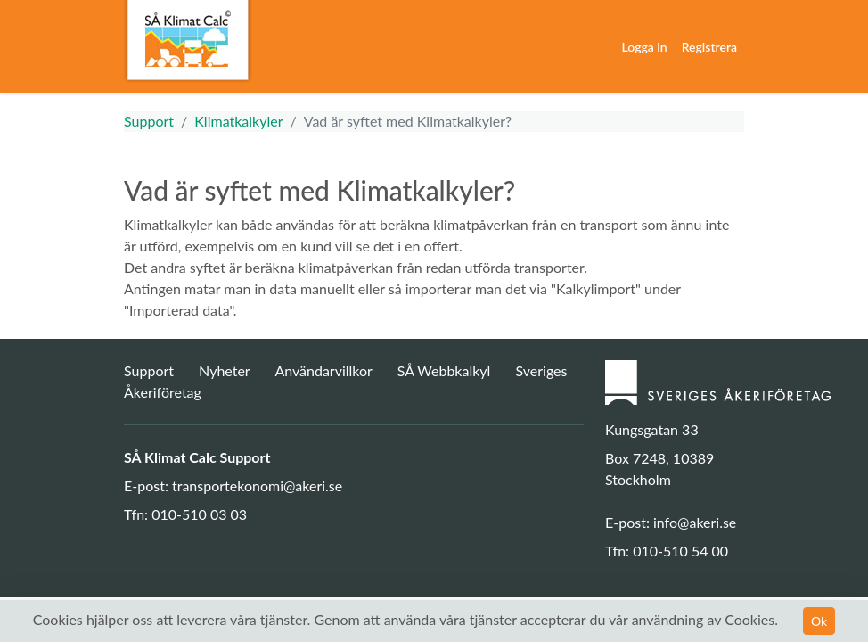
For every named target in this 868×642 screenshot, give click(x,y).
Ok (819, 621)
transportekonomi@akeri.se (257, 485)
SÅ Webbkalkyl (444, 370)
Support (149, 120)
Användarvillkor (323, 370)
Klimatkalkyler (238, 120)
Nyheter (226, 370)
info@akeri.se (694, 522)
